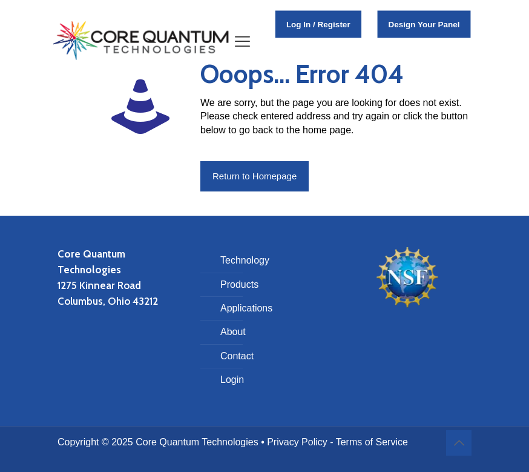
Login (232, 379)
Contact (237, 356)
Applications (246, 308)
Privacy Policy (297, 442)
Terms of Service (372, 442)
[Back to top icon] (459, 443)
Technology (244, 260)
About (233, 332)
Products (239, 284)
